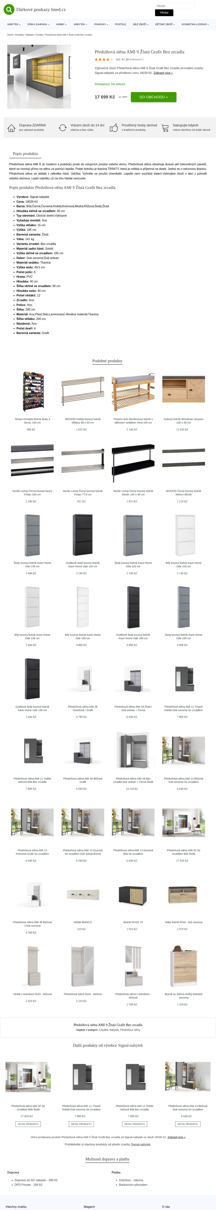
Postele (120, 24)
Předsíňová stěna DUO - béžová (83, 994)
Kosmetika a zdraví (194, 24)
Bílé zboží (139, 24)
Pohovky (100, 24)
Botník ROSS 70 (133, 922)
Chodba (39, 35)
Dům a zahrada (37, 24)
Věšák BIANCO (83, 922)
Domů (10, 35)
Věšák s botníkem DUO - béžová (32, 994)
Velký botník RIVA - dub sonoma (183, 922)
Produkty (19, 35)
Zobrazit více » (163, 72)
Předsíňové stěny (130, 1029)
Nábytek (12, 24)
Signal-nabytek (104, 72)
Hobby (60, 24)
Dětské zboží (163, 24)
